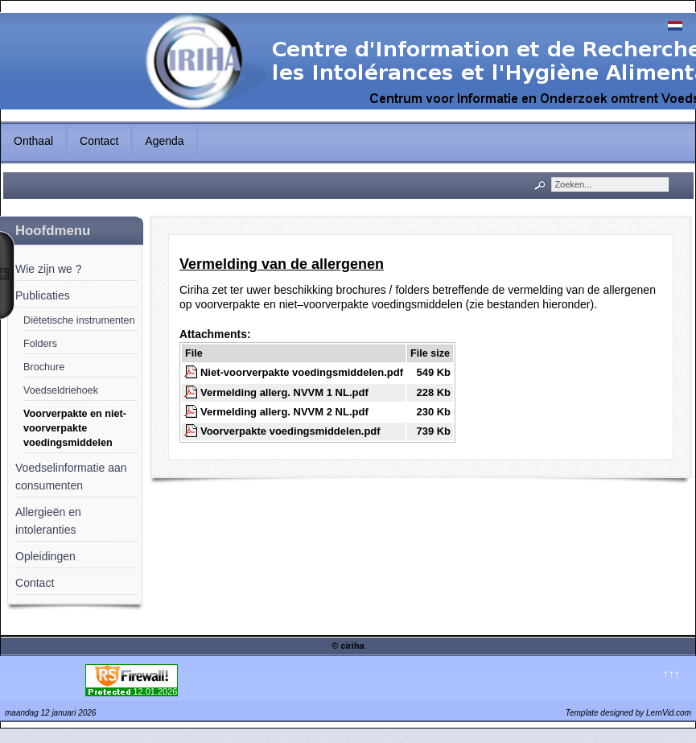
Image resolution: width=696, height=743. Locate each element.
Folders (40, 343)
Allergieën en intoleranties (48, 521)
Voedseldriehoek (60, 390)
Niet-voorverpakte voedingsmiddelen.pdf (301, 372)
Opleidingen (45, 556)
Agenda (164, 140)
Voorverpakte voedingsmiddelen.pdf (290, 431)
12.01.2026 (155, 691)
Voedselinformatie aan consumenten (71, 476)
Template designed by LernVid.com (628, 712)
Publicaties (42, 295)
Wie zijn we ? (48, 268)
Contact (99, 140)
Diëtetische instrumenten (79, 320)
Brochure (43, 367)
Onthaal (33, 140)
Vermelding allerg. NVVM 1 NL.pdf (284, 392)
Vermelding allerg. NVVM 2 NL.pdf (284, 412)
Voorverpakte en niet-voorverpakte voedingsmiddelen (74, 428)
